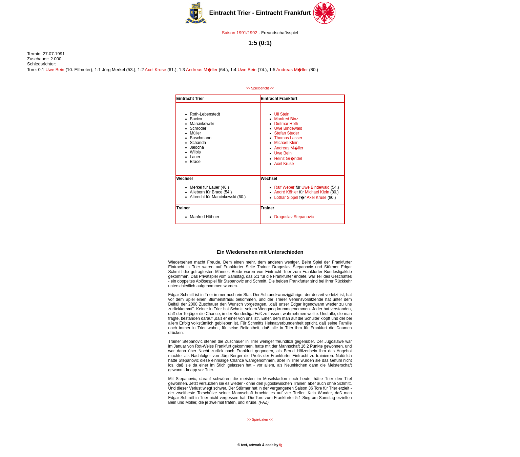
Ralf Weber (284, 187)
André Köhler (286, 192)
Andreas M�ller (201, 69)
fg (280, 445)
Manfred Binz (286, 119)
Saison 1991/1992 (239, 32)
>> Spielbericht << (260, 88)
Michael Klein (286, 142)
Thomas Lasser (288, 138)
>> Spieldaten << (260, 419)
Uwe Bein (54, 69)
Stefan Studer (286, 133)
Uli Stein (282, 114)
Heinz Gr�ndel (288, 158)
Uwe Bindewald (288, 128)
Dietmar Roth (286, 123)
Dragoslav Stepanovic (294, 216)
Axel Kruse (155, 69)
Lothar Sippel (286, 197)
